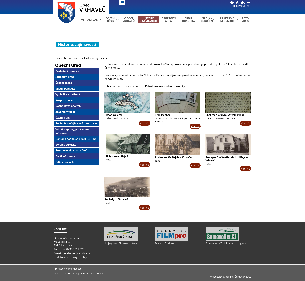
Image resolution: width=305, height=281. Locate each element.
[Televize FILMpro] (171, 240)
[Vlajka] (122, 2)
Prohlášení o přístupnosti (68, 268)
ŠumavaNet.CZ (243, 276)
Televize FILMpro (164, 243)
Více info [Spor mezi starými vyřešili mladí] (245, 123)
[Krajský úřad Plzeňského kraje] (121, 240)
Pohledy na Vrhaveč (116, 199)
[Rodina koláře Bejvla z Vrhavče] (178, 144)
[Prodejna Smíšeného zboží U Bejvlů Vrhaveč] (228, 144)
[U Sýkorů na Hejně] (128, 144)
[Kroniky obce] (178, 102)
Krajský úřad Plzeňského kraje (121, 243)
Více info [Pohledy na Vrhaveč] (144, 207)
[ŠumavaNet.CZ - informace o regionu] (222, 240)
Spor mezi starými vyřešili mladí (224, 115)
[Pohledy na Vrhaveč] (127, 187)
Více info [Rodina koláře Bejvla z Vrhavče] (195, 165)
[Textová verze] (241, 6)
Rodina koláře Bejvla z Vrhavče (173, 157)
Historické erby (113, 115)
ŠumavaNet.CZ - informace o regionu (226, 243)
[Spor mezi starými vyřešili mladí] (228, 102)
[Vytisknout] (248, 2)
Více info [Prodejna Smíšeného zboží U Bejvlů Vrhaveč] (245, 168)
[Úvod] (232, 2)
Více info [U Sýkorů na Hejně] (144, 164)
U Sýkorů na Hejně (117, 156)
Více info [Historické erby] (144, 123)
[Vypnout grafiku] (237, 2)
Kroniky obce (163, 115)
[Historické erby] (127, 102)
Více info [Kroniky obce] (195, 126)
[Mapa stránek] (243, 2)
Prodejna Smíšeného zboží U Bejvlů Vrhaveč (226, 159)
